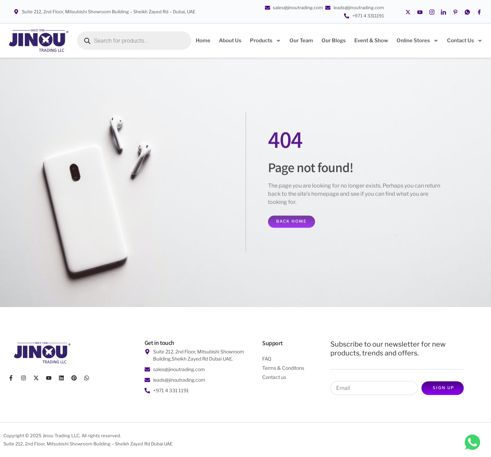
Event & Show (371, 40)
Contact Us (464, 41)
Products (265, 41)
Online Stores (417, 41)
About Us (230, 40)
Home (203, 40)
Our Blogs (334, 40)
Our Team (301, 40)
